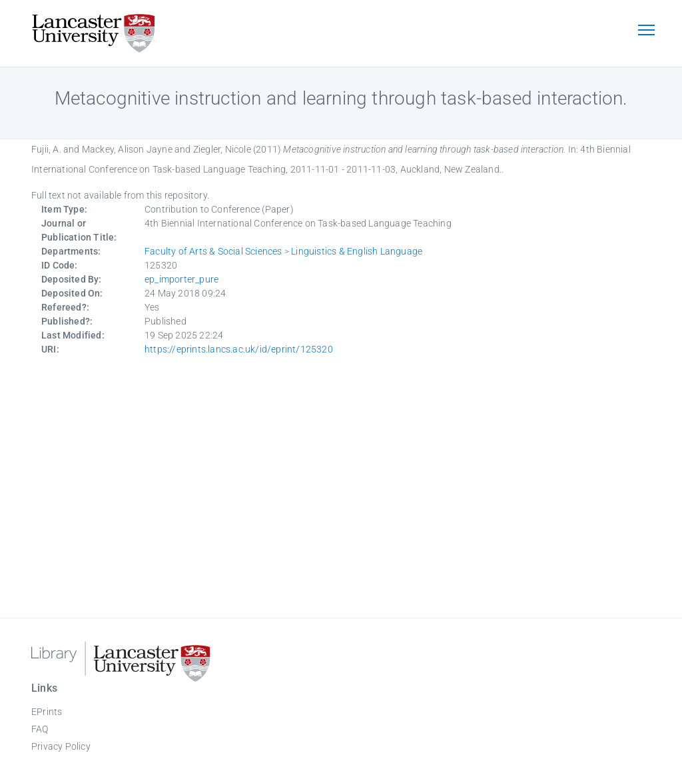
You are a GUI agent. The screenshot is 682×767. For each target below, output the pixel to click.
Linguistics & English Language (356, 251)
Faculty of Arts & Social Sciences (213, 251)
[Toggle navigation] (646, 31)
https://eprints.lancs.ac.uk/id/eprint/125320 (239, 349)
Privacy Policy (61, 746)
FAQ (40, 729)
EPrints (46, 711)
